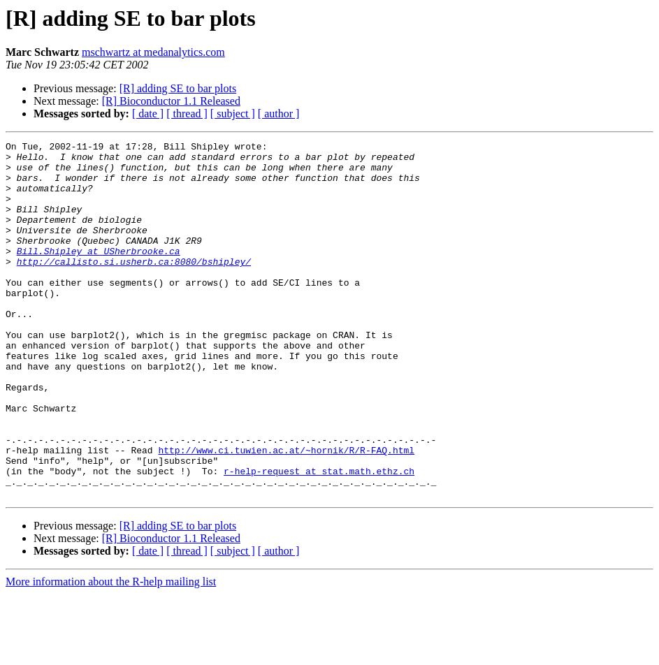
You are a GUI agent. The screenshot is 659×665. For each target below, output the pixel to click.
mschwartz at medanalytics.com (153, 52)
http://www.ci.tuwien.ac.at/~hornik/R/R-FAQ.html (286, 512)
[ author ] (279, 113)
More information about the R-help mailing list (111, 653)
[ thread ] (187, 113)
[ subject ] (232, 113)
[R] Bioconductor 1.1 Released (171, 101)
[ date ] (148, 113)
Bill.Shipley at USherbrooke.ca (98, 274)
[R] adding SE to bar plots (178, 88)
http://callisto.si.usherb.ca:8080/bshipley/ (134, 286)
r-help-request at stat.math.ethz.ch (319, 538)
